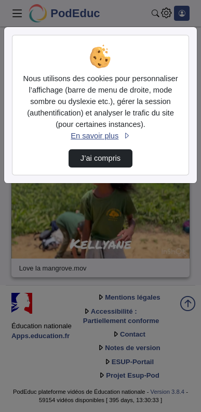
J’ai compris (100, 158)
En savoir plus (100, 135)
